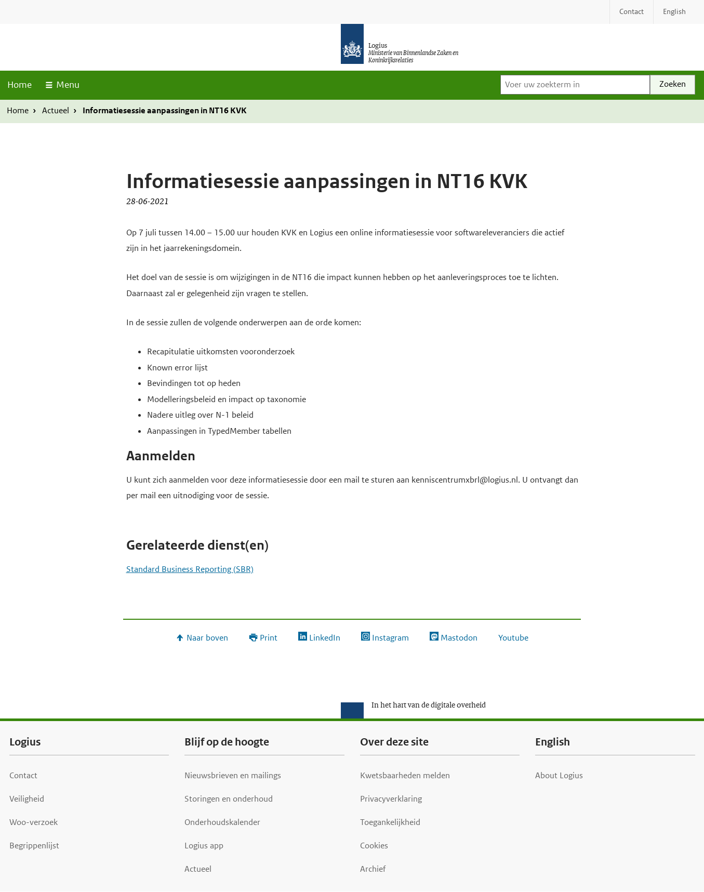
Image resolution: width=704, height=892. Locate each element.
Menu (67, 84)
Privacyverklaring (391, 798)
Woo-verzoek (33, 822)
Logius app (203, 845)
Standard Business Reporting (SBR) (190, 569)
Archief (373, 868)
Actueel (55, 110)
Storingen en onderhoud (228, 798)
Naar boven (207, 637)
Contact (23, 775)
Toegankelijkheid (390, 822)
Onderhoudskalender (222, 822)
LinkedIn (324, 637)
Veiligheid (26, 798)
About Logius (559, 775)
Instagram (390, 637)
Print (268, 637)
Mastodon (459, 637)
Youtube (513, 637)
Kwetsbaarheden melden (405, 775)
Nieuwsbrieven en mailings (232, 775)
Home (19, 84)
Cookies (374, 845)
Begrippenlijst (34, 845)
